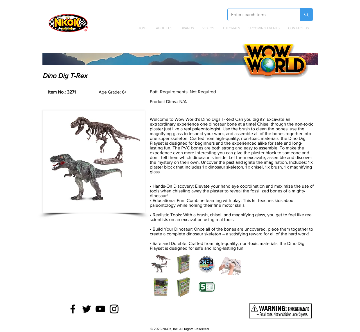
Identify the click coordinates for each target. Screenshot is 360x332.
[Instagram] (114, 309)
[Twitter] (86, 309)
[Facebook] (73, 309)
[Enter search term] (259, 14)
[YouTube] (100, 309)
